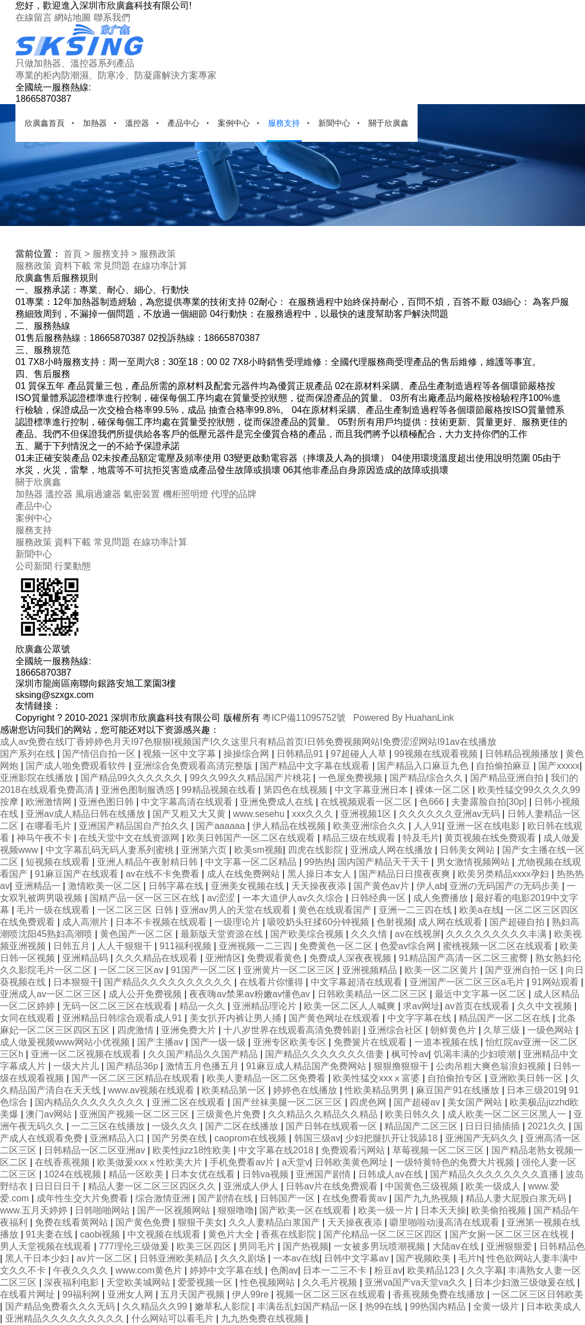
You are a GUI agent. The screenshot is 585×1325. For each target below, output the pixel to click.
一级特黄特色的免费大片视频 (455, 1162)
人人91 (428, 826)
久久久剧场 (244, 1258)
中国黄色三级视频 (422, 1186)
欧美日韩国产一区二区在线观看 (252, 838)
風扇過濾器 (98, 494)
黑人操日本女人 (320, 874)
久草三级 (502, 1030)
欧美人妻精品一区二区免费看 (267, 1078)
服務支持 (284, 123)
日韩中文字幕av (357, 1258)
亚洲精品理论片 (266, 1006)
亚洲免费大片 (189, 1030)
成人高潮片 (86, 922)
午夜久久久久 (81, 1270)
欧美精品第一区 (235, 1090)
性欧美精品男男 (377, 1090)
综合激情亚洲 (164, 1198)
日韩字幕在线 (177, 886)
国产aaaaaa (221, 826)
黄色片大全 (232, 1234)
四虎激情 (136, 1030)
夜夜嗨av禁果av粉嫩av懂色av (250, 994)
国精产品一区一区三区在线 (146, 898)
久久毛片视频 (330, 1282)
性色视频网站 (268, 1282)
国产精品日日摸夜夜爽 (405, 874)
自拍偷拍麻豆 (504, 766)
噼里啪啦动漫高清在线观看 (446, 1222)
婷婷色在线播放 (306, 1090)
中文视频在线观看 (165, 1234)
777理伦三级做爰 (135, 1246)
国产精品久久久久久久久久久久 (169, 982)
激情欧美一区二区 (105, 886)
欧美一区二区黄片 (442, 970)
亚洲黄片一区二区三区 (290, 970)
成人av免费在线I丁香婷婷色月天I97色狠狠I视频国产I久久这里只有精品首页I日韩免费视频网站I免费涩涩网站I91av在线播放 (248, 742)
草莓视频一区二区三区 (439, 1150)
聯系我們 (112, 17)
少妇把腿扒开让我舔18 (392, 1138)
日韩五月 (72, 946)
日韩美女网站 (468, 850)
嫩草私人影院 (223, 1306)
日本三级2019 (535, 1090)
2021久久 (547, 1126)
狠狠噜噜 (236, 1210)
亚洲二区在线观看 (189, 1102)
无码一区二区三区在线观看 (118, 1006)
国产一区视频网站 (175, 1210)
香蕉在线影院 (289, 1234)
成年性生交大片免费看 (83, 1198)
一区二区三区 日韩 (136, 910)
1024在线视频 (73, 1174)
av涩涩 (222, 898)
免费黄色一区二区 (337, 946)
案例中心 (234, 123)
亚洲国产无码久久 (482, 1138)
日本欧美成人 (553, 1306)
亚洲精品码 (86, 958)
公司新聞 (33, 566)
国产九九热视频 (427, 1198)
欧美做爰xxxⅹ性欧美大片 (151, 1162)
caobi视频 (101, 1234)
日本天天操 (443, 1210)
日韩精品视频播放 (522, 754)
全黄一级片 (497, 1306)
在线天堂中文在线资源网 (130, 838)
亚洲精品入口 (118, 1138)
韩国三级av (317, 1138)
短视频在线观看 (59, 862)
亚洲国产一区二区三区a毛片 (468, 982)
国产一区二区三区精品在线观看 (136, 1078)
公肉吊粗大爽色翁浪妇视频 (492, 1066)
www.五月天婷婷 (35, 1210)
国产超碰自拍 (518, 922)
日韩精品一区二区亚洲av (95, 1150)
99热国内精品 (439, 1306)
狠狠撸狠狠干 (402, 1066)
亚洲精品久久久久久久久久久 (65, 1318)
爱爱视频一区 (206, 1282)
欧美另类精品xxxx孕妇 (504, 874)
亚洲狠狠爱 (510, 1246)
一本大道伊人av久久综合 (294, 898)
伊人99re (251, 1294)
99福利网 (82, 1294)
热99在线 (385, 1306)
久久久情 (370, 934)
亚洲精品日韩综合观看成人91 (123, 1018)
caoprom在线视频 (251, 1138)
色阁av (284, 1270)
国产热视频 (305, 1246)
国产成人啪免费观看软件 (77, 766)
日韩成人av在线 (391, 1174)
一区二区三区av (132, 970)
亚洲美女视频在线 (248, 886)
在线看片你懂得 (272, 982)
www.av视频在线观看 (152, 1090)
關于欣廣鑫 (388, 123)
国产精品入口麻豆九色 (424, 766)
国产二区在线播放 (243, 1126)
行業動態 (72, 566)
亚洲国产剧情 (324, 1174)
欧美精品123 (434, 1270)
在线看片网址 (28, 1294)
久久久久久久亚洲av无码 (450, 814)
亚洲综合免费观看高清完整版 (194, 766)
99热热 (318, 862)
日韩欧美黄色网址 (352, 1162)
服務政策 (157, 254)
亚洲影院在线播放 (37, 778)
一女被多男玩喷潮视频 (380, 1246)
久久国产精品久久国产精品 (204, 1054)
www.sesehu (260, 814)
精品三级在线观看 (360, 838)
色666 (432, 802)
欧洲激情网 (50, 802)
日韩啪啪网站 (103, 1210)
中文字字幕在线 (420, 1018)
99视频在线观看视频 (437, 754)
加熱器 (95, 123)
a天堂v (296, 1162)
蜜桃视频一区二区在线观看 (499, 946)
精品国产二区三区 (422, 1126)
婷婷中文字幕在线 (227, 1270)
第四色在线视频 (296, 790)
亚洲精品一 (39, 886)
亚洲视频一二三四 (256, 946)
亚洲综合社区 (396, 1030)
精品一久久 (203, 1006)
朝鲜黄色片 (454, 1030)
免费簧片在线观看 (371, 1042)
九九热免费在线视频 (263, 1318)
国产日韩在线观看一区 (332, 1126)
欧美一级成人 (494, 1186)
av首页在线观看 (478, 1006)
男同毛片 (258, 1246)
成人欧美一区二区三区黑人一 (507, 1114)
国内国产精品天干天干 (384, 862)
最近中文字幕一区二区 (481, 994)
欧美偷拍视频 (499, 1210)
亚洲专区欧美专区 (290, 1042)
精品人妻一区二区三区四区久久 (153, 1186)
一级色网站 (551, 1030)
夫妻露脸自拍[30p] (490, 802)
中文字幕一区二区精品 (252, 862)
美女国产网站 (475, 1102)
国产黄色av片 (382, 886)
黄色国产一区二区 (137, 934)
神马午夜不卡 (45, 838)
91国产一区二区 (204, 970)
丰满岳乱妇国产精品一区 (308, 1306)
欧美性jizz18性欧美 (193, 1150)
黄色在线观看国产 (336, 910)
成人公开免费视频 (146, 994)
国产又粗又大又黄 (190, 814)
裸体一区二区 (443, 790)
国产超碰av (418, 1102)
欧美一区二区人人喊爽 (351, 1006)
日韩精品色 (562, 1246)
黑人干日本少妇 (38, 1258)
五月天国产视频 (194, 1294)
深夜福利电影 (72, 1282)
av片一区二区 (105, 1258)
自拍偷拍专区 (455, 1078)
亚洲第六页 (205, 850)
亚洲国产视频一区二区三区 (135, 1114)
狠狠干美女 (200, 1222)
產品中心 (183, 123)
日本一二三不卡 (336, 1270)
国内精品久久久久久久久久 (91, 1102)
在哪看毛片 (50, 826)
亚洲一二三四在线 (416, 910)
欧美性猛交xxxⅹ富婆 (377, 1078)
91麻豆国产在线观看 (78, 874)
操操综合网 (247, 754)
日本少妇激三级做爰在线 (525, 1282)
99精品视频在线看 (220, 790)
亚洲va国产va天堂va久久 (416, 1282)
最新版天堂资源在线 (223, 934)
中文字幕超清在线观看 (357, 982)
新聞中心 (334, 123)
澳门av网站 (50, 1114)
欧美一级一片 (386, 1210)
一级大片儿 (77, 1066)
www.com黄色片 (150, 1270)
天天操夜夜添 (319, 886)
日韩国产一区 (288, 1198)
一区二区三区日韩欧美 (537, 1294)
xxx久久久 (313, 814)
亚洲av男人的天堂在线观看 (237, 910)
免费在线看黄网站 (72, 1222)
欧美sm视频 (258, 850)
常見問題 (112, 266)
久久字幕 (485, 1270)
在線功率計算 (160, 266)
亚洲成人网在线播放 (392, 850)
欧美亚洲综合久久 (370, 826)
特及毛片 (421, 838)
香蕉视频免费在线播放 (440, 1294)
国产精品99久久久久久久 (133, 778)
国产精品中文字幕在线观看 (316, 766)
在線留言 (33, 17)
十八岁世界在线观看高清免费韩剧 (293, 1030)
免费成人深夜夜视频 (351, 958)
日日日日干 (59, 1186)
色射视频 (394, 922)
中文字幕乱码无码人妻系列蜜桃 (111, 850)
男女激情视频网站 (474, 862)
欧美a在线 (480, 910)
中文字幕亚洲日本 (372, 790)
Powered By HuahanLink (403, 718)
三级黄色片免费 (230, 1114)
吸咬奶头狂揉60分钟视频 (319, 922)
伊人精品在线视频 (290, 826)
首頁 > (76, 254)
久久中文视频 (545, 1006)
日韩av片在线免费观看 (333, 1186)
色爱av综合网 (409, 946)
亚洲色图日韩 (107, 802)
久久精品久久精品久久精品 (324, 1114)
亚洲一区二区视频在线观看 (87, 1054)
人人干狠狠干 (125, 946)
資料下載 (72, 266)
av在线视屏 (418, 934)
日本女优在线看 (204, 1174)
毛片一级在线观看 (54, 910)
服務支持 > (115, 254)
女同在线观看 (28, 1018)
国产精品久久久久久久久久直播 (495, 1174)
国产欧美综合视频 (308, 934)
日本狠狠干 (76, 982)
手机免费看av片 (243, 1162)
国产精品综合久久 (427, 778)
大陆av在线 (456, 1246)
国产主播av (161, 1042)
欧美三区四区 (205, 1246)
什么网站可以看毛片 (173, 1318)
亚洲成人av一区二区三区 (51, 994)
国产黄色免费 (144, 1222)
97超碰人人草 (360, 754)
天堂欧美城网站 (139, 1282)
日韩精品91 (301, 754)
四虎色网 (369, 1102)
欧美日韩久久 (413, 1114)
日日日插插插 (493, 1126)
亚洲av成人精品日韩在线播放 (86, 814)
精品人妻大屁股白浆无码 (517, 1198)
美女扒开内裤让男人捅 (236, 1018)
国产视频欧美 (424, 1258)
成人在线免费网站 (244, 874)
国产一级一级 (219, 1042)
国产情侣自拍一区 (100, 754)
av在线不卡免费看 (164, 874)
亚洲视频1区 (367, 814)
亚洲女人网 (131, 1294)
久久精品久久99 (156, 1306)
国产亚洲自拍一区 (522, 970)
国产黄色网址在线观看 (335, 1018)
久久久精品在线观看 (157, 958)
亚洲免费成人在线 (277, 802)
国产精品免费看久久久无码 (61, 1306)
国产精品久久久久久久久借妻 (325, 1054)
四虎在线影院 (316, 850)
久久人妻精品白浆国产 (275, 1222)
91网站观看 (556, 982)
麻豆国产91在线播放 (459, 1090)
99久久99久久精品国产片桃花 (251, 778)
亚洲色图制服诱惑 (139, 790)
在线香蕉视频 (63, 1162)
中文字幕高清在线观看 (188, 802)
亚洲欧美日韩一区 (527, 1078)
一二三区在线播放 (109, 1126)
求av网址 (421, 1006)
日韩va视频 (266, 1174)
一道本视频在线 (447, 1042)
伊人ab (430, 886)
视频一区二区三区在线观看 (332, 1294)
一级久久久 (176, 1126)
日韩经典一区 (379, 898)
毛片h (470, 1258)
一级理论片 (238, 922)
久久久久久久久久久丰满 (497, 934)
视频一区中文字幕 (180, 754)
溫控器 (137, 123)
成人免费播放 (441, 898)
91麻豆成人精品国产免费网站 (307, 1066)
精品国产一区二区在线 (505, 1018)
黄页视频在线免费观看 (491, 838)
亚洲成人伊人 (252, 1186)
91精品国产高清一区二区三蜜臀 (464, 958)
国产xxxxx (558, 766)
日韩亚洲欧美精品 (177, 1258)
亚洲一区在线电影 (484, 826)
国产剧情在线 (226, 1198)
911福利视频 (186, 946)
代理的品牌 (234, 494)
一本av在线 (296, 1258)
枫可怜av (409, 1054)
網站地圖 (72, 17)
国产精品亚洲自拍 (508, 778)
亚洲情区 (223, 958)
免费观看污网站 (354, 1150)
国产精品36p (133, 1066)
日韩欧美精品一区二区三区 (374, 994)
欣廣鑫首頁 (45, 123)
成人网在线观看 (451, 922)
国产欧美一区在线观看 (306, 1210)
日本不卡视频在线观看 (162, 922)
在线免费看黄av (355, 1198)
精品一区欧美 (137, 1174)
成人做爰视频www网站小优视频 (66, 1042)
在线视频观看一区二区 (367, 802)
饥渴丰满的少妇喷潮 (476, 1054)
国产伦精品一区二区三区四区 (383, 1234)
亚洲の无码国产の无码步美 (506, 886)
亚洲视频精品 (370, 970)
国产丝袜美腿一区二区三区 (288, 1102)
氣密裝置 (141, 494)
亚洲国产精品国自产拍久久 (135, 826)
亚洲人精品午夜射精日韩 (148, 862)
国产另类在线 (180, 1138)
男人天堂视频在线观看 (47, 1246)
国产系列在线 (28, 754)
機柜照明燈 (186, 494)
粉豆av (388, 1270)
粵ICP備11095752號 (304, 718)
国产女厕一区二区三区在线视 (510, 1234)
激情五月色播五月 (203, 1066)
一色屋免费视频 (351, 778)
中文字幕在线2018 (277, 1150)
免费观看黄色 (275, 958)
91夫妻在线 (50, 1234)
